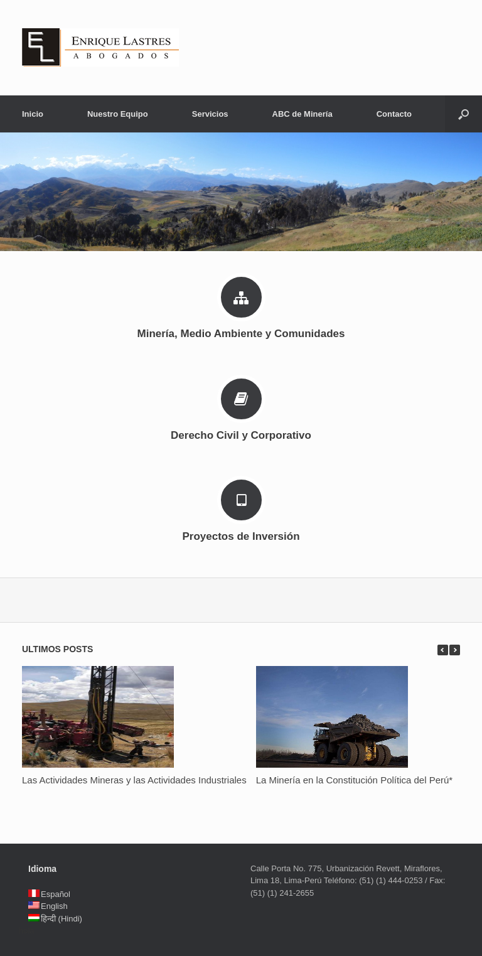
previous (442, 650)
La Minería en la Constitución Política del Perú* (354, 780)
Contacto (394, 114)
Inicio (32, 114)
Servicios (210, 114)
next (454, 650)
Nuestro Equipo (117, 114)
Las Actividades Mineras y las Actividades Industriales (134, 780)
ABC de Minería (302, 114)
